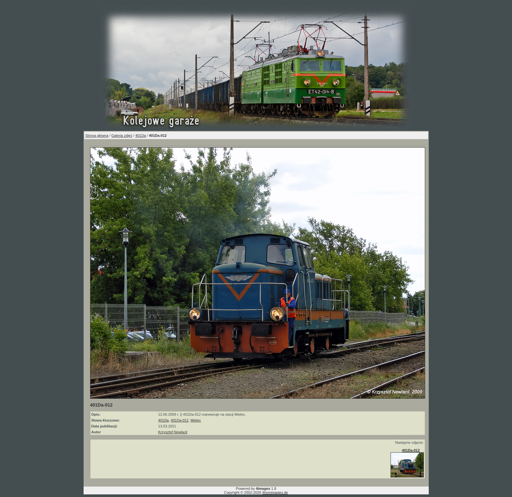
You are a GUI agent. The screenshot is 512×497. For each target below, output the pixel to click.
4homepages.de (275, 492)
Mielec (195, 420)
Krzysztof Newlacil (172, 432)
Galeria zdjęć (121, 135)
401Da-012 (179, 420)
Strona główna (97, 135)
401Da (140, 135)
